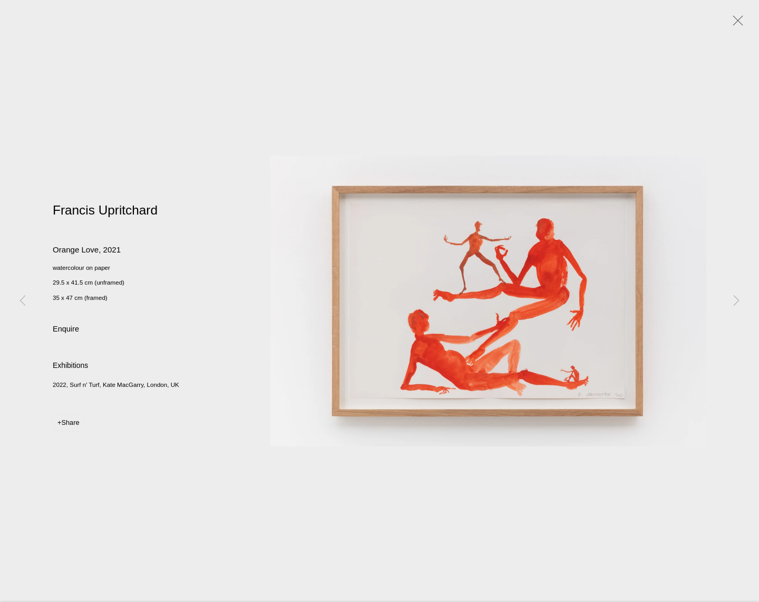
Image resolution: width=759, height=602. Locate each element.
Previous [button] (22, 300)
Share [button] (70, 424)
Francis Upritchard (105, 212)
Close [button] (735, 24)
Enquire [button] (66, 330)
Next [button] (736, 300)
